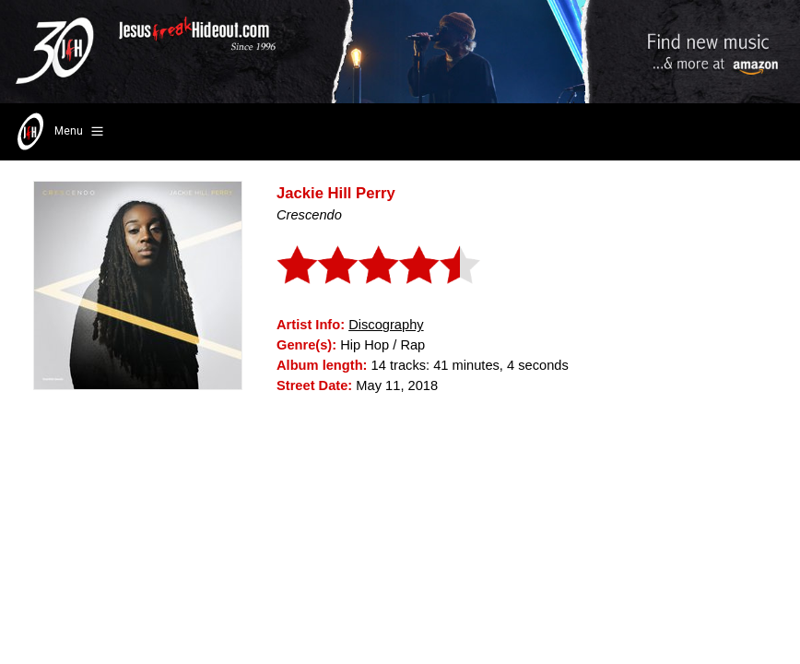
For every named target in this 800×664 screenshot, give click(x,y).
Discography (385, 324)
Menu (58, 132)
